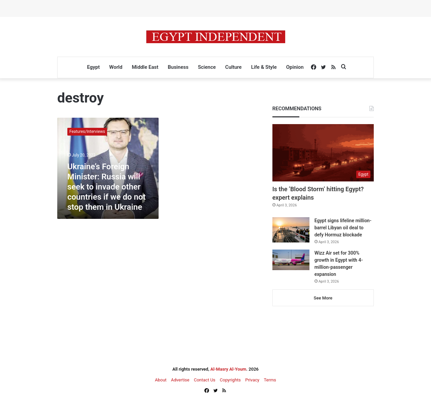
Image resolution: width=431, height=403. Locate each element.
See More (323, 297)
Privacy (252, 379)
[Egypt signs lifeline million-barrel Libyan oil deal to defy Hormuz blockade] (290, 229)
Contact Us (205, 379)
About (161, 379)
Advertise (180, 379)
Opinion (295, 67)
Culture (233, 67)
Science (207, 67)
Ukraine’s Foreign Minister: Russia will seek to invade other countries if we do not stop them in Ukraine (106, 187)
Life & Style (264, 67)
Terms (270, 379)
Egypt (93, 67)
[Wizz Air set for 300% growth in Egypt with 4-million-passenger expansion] (290, 260)
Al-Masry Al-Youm (228, 369)
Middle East (145, 67)
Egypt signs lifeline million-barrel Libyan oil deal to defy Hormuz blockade (342, 227)
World (115, 67)
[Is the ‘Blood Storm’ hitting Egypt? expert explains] (323, 152)
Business (178, 67)
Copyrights (230, 379)
